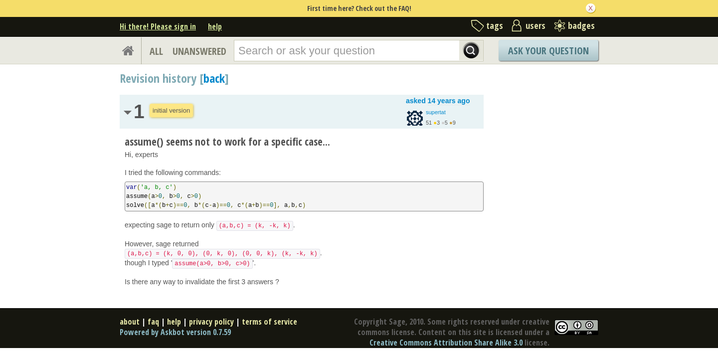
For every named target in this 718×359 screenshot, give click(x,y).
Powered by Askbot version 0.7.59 (175, 332)
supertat (436, 112)
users (535, 25)
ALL (156, 51)
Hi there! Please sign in (158, 26)
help (215, 26)
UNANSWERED (199, 51)
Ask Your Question (548, 50)
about (130, 321)
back (214, 78)
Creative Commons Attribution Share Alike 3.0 (446, 342)
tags (494, 25)
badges (581, 25)
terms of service (269, 321)
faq (153, 321)
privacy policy (211, 321)
